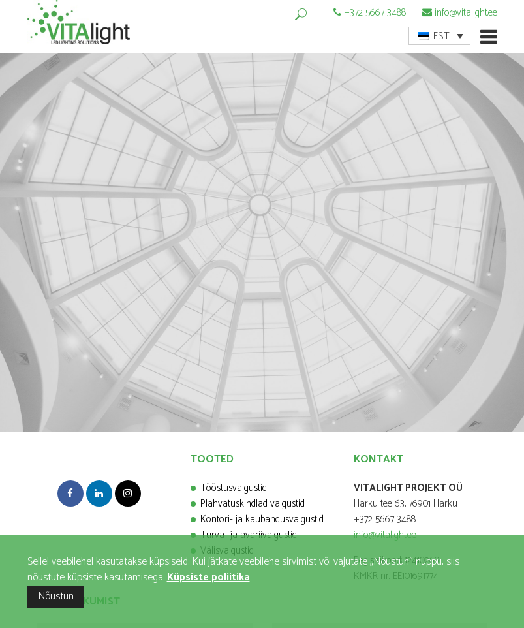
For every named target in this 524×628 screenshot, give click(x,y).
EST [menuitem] (441, 36)
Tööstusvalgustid (233, 488)
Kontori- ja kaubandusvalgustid (262, 519)
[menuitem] (439, 36)
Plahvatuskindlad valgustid (252, 503)
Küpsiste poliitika (208, 577)
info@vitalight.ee (466, 13)
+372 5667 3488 (375, 13)
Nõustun (56, 596)
